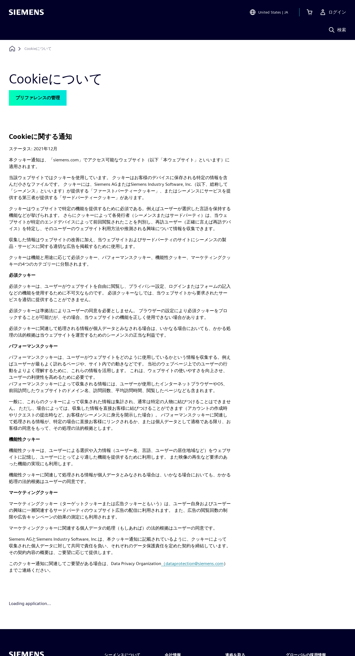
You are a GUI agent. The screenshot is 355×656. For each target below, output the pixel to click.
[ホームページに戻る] (12, 48)
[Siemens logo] (26, 12)
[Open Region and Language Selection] (268, 12)
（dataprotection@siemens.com (192, 563)
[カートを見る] (309, 12)
